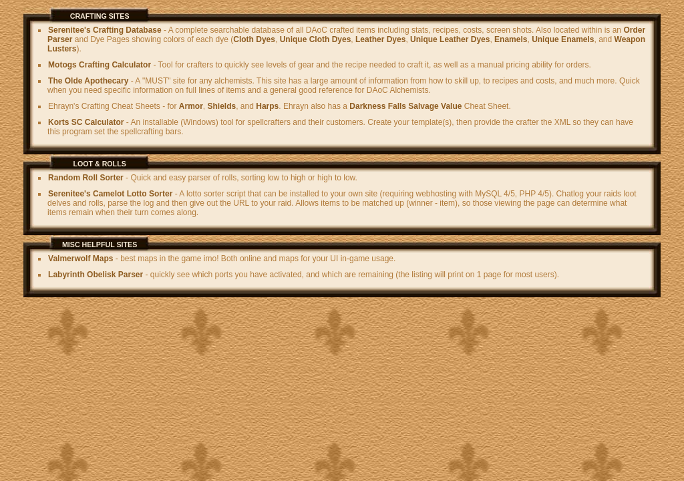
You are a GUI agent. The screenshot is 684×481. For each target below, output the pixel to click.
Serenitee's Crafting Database (105, 30)
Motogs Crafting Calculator (99, 64)
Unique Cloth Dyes (315, 39)
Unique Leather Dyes (450, 39)
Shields (222, 106)
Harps (267, 106)
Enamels (510, 39)
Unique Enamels (563, 39)
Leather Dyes (380, 39)
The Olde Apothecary (88, 81)
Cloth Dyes (254, 39)
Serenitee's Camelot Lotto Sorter (110, 193)
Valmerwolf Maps (80, 258)
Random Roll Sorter (86, 177)
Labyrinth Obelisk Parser (95, 274)
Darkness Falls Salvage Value (405, 106)
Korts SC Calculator (86, 122)
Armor (191, 106)
